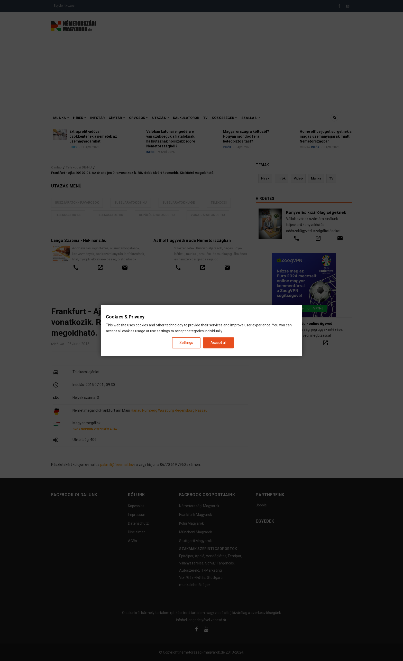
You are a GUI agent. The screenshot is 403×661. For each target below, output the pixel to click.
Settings (186, 343)
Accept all (218, 343)
